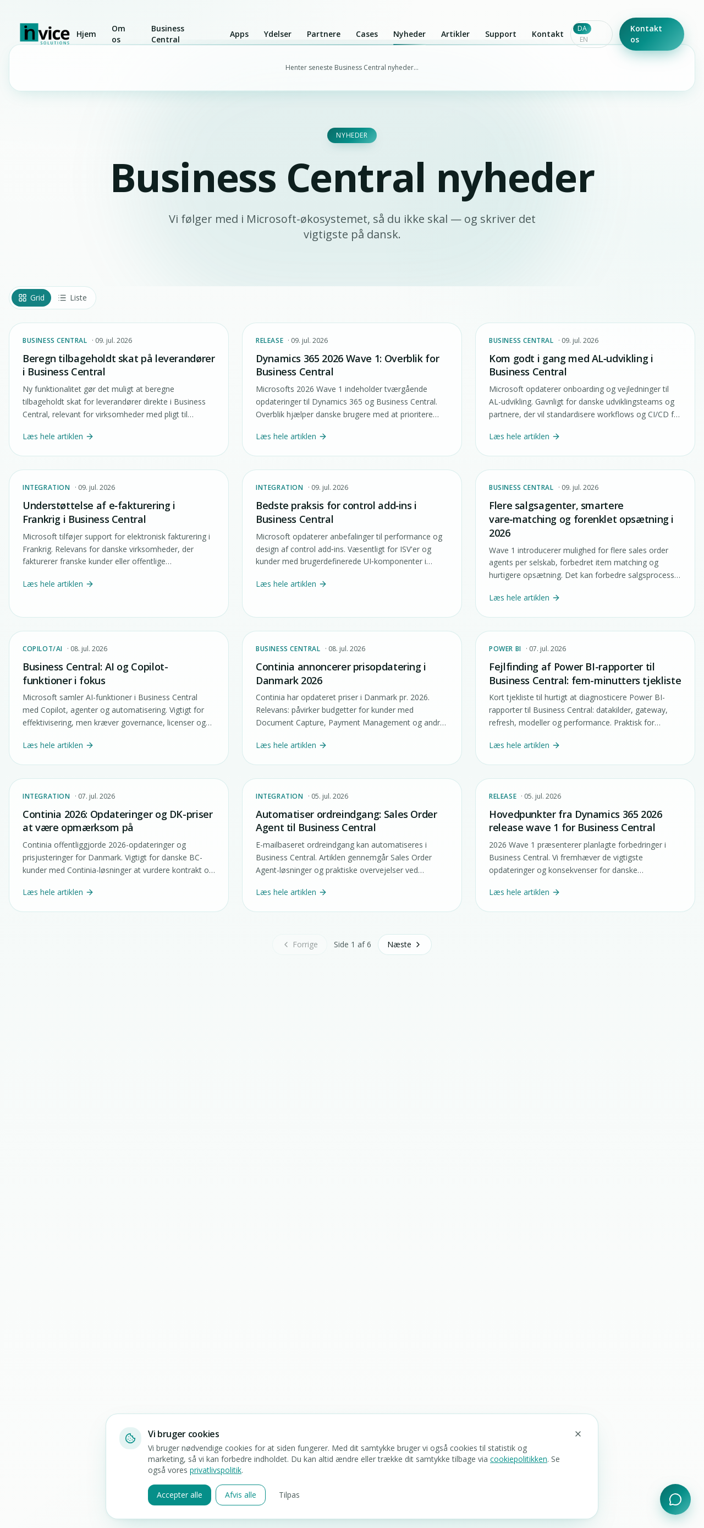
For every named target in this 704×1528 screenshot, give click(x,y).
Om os (118, 34)
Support (500, 34)
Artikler (455, 34)
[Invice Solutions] (45, 34)
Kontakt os (646, 34)
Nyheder (409, 36)
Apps (239, 34)
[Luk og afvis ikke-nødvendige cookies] (578, 1433)
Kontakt (548, 34)
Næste (404, 944)
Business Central (167, 34)
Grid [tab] (31, 297)
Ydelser (278, 34)
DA (582, 28)
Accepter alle (179, 1494)
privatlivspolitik (215, 1470)
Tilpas (289, 1494)
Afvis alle (240, 1494)
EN (584, 39)
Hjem (86, 34)
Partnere (323, 34)
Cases (367, 34)
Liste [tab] (72, 297)
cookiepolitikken (518, 1459)
